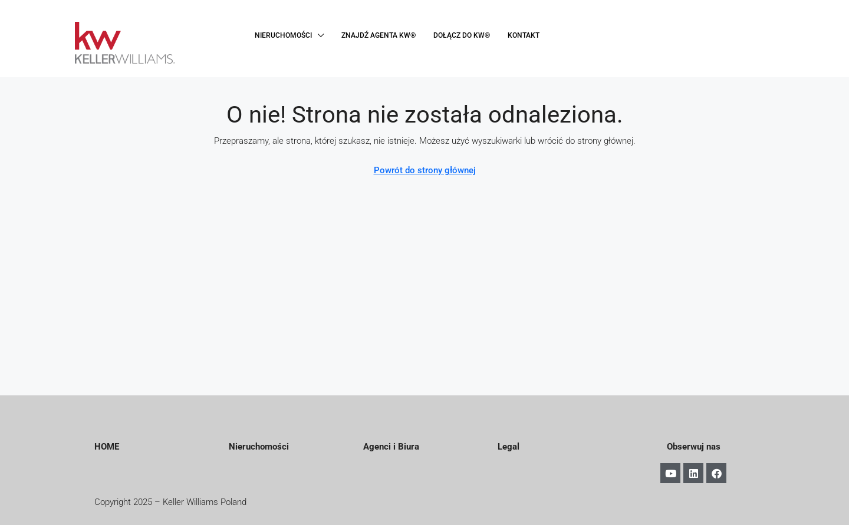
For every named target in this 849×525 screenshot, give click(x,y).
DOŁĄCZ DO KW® (461, 35)
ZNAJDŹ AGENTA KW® (378, 35)
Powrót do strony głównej (425, 170)
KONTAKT (523, 35)
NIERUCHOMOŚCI (283, 35)
